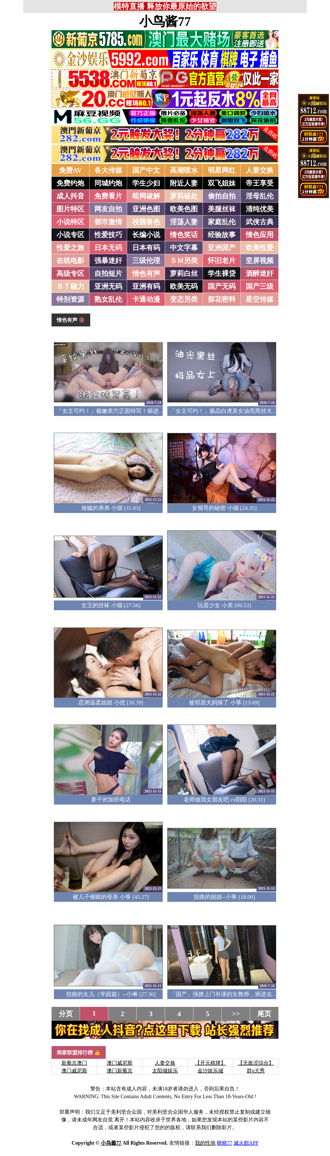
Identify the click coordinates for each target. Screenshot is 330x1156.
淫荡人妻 (184, 222)
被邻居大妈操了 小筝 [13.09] (224, 702)
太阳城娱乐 (165, 1070)
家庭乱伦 (222, 222)
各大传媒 (108, 170)
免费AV (70, 170)
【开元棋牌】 (210, 1063)
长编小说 (146, 235)
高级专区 (70, 273)
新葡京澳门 (74, 1063)
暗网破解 (146, 196)
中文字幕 (184, 248)
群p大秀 (256, 1070)
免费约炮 (70, 183)
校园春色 (146, 222)
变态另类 (184, 299)
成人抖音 (70, 196)
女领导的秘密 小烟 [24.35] (224, 508)
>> (236, 1014)
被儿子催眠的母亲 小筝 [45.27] (111, 897)
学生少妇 (146, 183)
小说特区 (70, 222)
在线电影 (70, 260)
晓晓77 (224, 1143)
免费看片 (108, 196)
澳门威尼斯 (120, 1063)
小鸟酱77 (165, 21)
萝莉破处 (184, 196)
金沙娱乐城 (210, 1070)
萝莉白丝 (184, 273)
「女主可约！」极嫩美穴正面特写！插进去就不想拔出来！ (130, 411)
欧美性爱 (260, 248)
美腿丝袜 (222, 209)
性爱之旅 (70, 248)
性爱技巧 (108, 235)
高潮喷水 (184, 170)
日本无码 (108, 248)
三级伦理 (146, 260)
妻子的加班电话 (111, 799)
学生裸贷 (222, 273)
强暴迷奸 (108, 260)
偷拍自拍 (222, 196)
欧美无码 (184, 286)
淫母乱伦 (260, 196)
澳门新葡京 (120, 1070)
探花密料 (222, 299)
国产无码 (222, 286)
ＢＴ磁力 (70, 286)
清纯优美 (260, 209)
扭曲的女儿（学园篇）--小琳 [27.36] (111, 994)
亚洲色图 (146, 209)
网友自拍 (108, 209)
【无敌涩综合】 (256, 1063)
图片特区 (70, 209)
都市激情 (108, 222)
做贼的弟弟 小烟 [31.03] (110, 508)
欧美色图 (184, 209)
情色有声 (146, 273)
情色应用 (260, 235)
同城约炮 (108, 183)
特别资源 (70, 299)
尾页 (264, 1014)
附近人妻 (184, 183)
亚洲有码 (146, 286)
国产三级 (260, 286)
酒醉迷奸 (260, 273)
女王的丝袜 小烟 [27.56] (110, 605)
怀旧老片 (222, 260)
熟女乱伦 (108, 299)
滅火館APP (246, 1143)
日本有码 (146, 248)
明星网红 (222, 170)
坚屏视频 (260, 260)
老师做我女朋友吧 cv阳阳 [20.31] (224, 799)
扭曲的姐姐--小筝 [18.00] (224, 897)
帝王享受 (260, 183)
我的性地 (205, 1143)
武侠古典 (260, 222)
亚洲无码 (108, 286)
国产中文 (146, 170)
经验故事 (222, 235)
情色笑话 (184, 235)
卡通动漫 (146, 299)
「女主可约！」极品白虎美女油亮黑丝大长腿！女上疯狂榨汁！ (249, 411)
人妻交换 (260, 170)
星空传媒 (260, 299)
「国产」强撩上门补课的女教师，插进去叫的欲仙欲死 (238, 994)
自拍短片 (108, 273)
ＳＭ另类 (184, 260)
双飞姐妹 (222, 183)
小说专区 (70, 235)
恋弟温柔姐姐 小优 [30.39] (110, 702)
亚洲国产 (222, 248)
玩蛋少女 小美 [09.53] (224, 605)
